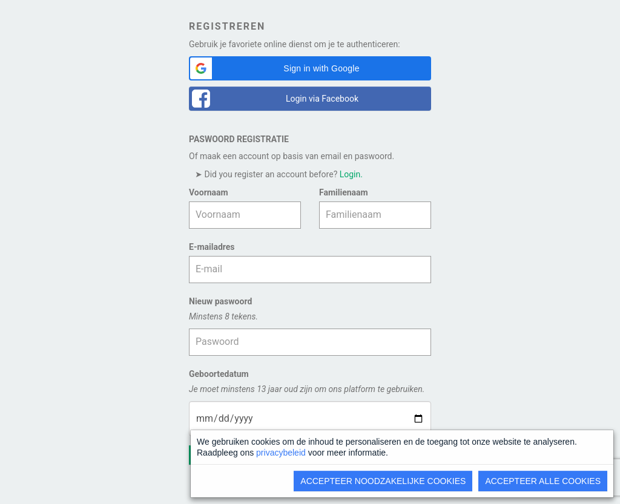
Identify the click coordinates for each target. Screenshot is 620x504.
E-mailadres (212, 247)
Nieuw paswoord (220, 301)
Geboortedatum (219, 374)
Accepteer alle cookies (543, 481)
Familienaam (343, 192)
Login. (351, 174)
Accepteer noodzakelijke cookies (383, 481)
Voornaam (208, 192)
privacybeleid (281, 452)
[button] (310, 68)
